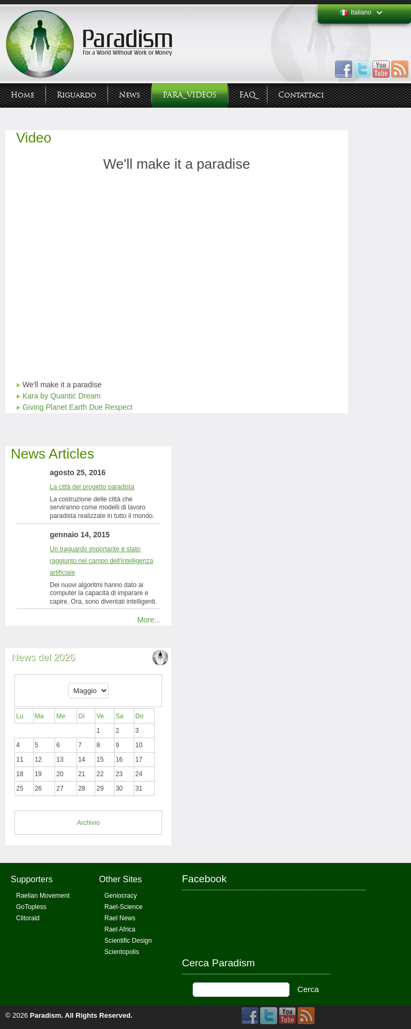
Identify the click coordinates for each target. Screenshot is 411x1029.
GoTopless (31, 907)
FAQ (247, 95)
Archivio (88, 823)
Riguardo (76, 95)
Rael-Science (123, 907)
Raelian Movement (43, 895)
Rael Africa (119, 929)
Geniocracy (120, 895)
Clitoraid (28, 918)
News (129, 95)
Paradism (46, 1015)
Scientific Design (128, 940)
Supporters (31, 879)
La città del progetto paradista (92, 487)
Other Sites (120, 879)
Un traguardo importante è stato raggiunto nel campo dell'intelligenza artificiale (101, 560)
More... (149, 619)
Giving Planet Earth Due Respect (77, 407)
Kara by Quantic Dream (61, 396)
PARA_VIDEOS (190, 95)
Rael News (119, 918)
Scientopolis (121, 952)
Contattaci (301, 95)
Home (22, 95)
